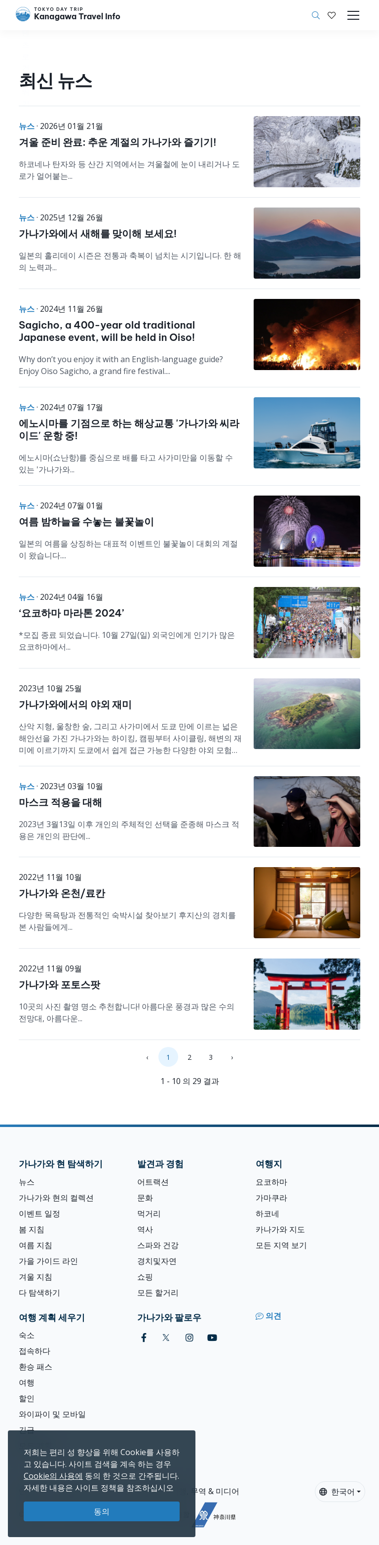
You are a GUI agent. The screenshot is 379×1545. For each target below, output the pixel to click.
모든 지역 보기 (281, 1245)
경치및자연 (157, 1260)
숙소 (27, 1335)
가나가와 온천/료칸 (62, 893)
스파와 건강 (158, 1245)
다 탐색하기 (39, 1292)
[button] (332, 15)
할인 (27, 1398)
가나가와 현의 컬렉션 (56, 1197)
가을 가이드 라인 (48, 1260)
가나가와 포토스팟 (59, 984)
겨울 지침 (35, 1276)
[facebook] (144, 1337)
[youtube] (212, 1337)
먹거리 (149, 1213)
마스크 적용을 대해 (60, 802)
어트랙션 (153, 1181)
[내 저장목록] (332, 15)
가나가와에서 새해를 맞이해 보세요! (98, 233)
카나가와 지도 (280, 1229)
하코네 (267, 1213)
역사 (145, 1229)
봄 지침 (31, 1229)
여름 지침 (35, 1245)
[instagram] (189, 1337)
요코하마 (271, 1181)
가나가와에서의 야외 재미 (75, 704)
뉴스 (27, 1181)
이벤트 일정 (39, 1213)
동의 (102, 1511)
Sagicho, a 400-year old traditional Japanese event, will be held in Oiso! (107, 331)
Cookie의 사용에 (53, 1475)
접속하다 (34, 1350)
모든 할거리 (158, 1292)
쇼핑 (145, 1276)
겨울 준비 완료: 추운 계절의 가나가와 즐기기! (117, 142)
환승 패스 (35, 1366)
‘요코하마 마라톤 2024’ (71, 613)
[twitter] (166, 1337)
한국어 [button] (337, 1491)
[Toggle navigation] (353, 15)
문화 (145, 1197)
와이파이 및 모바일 (52, 1414)
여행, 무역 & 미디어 (205, 1491)
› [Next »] (232, 1057)
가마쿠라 (271, 1197)
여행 (27, 1382)
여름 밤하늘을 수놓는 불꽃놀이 (86, 521)
